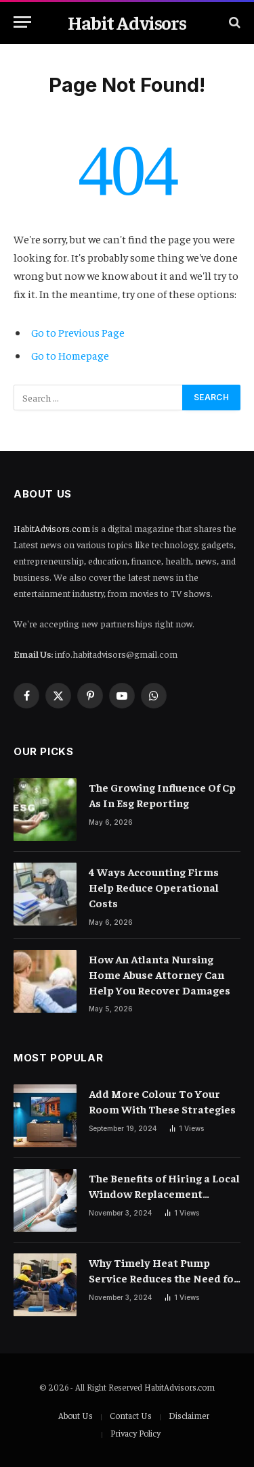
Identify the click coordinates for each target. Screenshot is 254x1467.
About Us (75, 1415)
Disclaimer (189, 1415)
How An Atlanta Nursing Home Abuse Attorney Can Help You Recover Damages (159, 974)
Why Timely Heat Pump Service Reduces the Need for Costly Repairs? (164, 1277)
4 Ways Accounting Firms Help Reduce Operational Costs (154, 887)
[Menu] (22, 22)
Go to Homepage (70, 355)
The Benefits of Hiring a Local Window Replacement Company (164, 1193)
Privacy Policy (135, 1433)
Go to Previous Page (78, 332)
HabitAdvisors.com (52, 528)
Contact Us (131, 1415)
